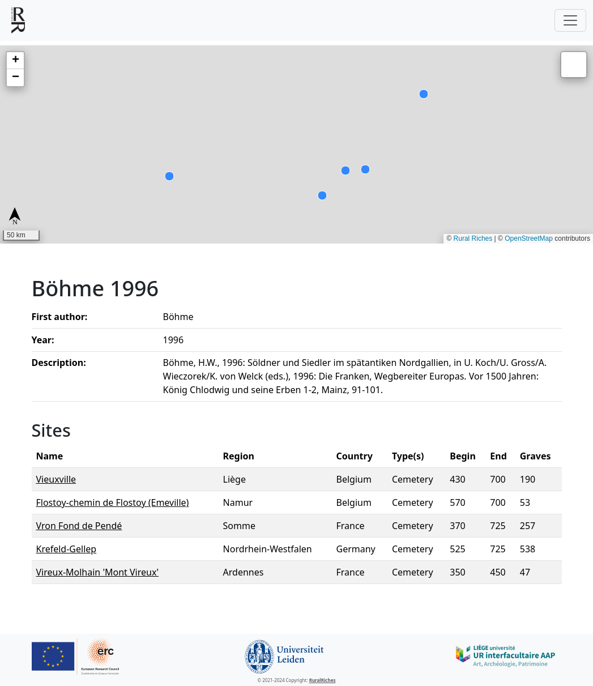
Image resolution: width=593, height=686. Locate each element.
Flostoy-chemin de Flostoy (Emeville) (112, 502)
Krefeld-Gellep (66, 549)
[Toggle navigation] (570, 20)
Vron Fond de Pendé (79, 525)
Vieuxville (56, 479)
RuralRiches (322, 680)
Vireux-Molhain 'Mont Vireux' (97, 572)
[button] (15, 60)
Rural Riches (473, 238)
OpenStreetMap (529, 238)
